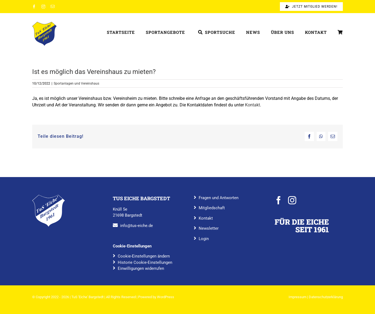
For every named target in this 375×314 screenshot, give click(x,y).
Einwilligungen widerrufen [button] (141, 268)
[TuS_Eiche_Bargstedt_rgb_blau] (48, 196)
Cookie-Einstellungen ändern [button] (144, 256)
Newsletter (209, 228)
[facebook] (34, 6)
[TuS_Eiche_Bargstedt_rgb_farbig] (44, 23)
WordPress (165, 297)
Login (204, 238)
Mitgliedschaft (212, 207)
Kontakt (252, 104)
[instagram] (43, 6)
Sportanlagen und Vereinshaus (76, 83)
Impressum (297, 297)
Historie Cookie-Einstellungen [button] (145, 262)
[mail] (53, 6)
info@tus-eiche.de (136, 225)
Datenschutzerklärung (326, 297)
